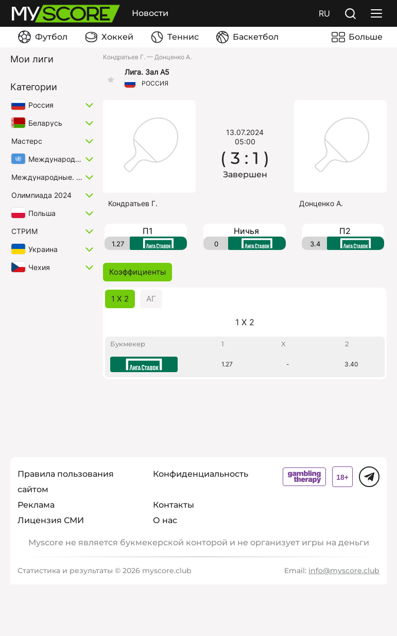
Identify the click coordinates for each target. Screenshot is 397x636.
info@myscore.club (343, 570)
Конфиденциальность (200, 474)
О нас (165, 520)
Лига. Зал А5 (147, 72)
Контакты (173, 505)
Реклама (36, 505)
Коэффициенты (137, 272)
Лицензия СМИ (51, 520)
